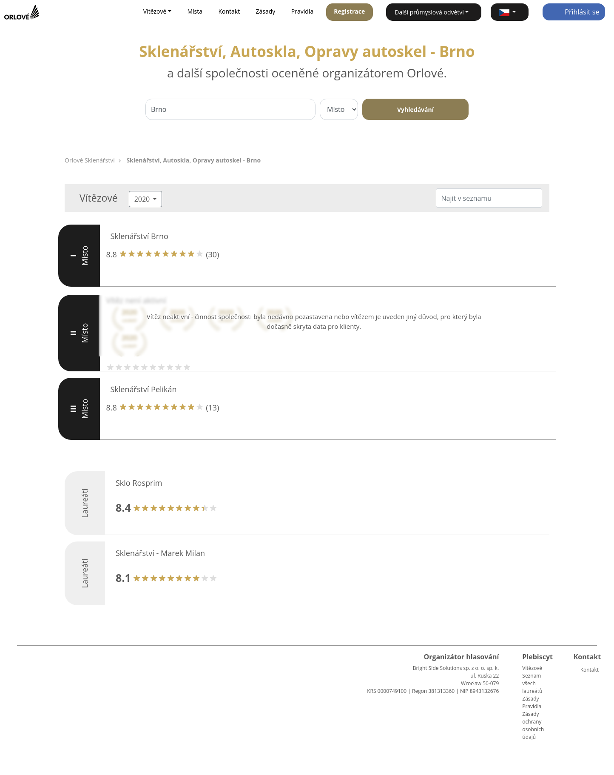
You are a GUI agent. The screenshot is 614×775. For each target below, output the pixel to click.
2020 (143, 199)
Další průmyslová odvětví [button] (429, 12)
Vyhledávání (415, 109)
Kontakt (229, 11)
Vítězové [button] (155, 11)
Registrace (349, 11)
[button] (510, 12)
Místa (194, 11)
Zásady (266, 11)
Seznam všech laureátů (532, 683)
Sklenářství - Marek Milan (160, 553)
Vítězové (532, 668)
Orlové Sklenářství (90, 160)
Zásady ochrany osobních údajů (533, 725)
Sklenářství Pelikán (144, 389)
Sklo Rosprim (139, 483)
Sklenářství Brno (139, 236)
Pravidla (302, 11)
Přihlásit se (574, 12)
